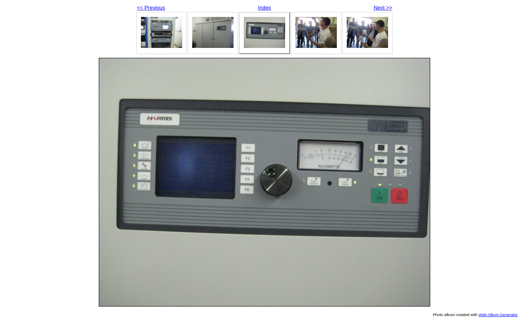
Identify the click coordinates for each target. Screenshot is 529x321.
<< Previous (151, 8)
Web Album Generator (498, 314)
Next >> (383, 8)
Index (264, 8)
